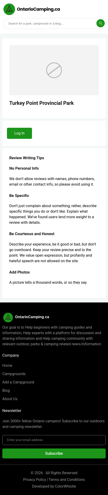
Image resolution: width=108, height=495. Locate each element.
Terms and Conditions (67, 479)
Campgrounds (13, 374)
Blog (6, 390)
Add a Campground (18, 382)
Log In (19, 133)
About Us (9, 399)
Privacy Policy (34, 479)
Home (7, 365)
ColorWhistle (65, 486)
